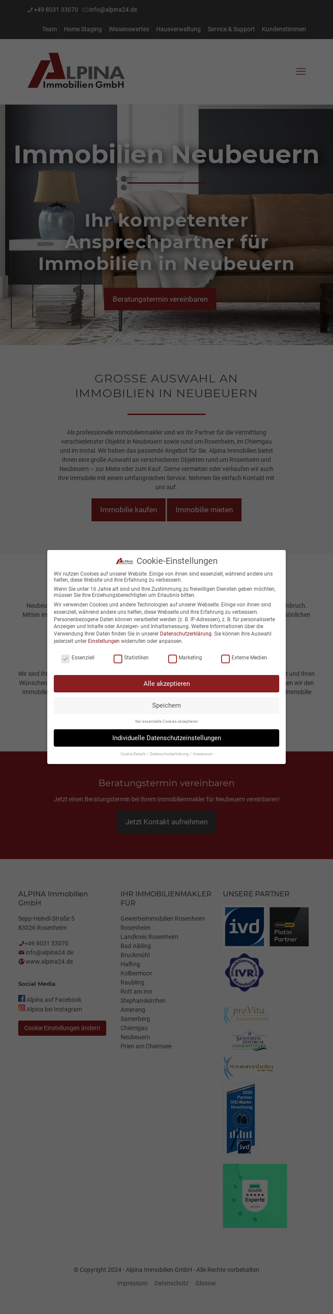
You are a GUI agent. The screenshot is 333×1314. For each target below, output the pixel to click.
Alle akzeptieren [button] (167, 682)
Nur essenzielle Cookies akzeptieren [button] (166, 720)
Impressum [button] (203, 753)
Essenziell (78, 657)
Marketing (185, 657)
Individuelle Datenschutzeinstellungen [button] (166, 737)
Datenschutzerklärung (186, 632)
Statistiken (131, 657)
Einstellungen (104, 640)
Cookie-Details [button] (134, 753)
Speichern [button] (166, 704)
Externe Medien (244, 657)
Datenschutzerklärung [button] (169, 753)
